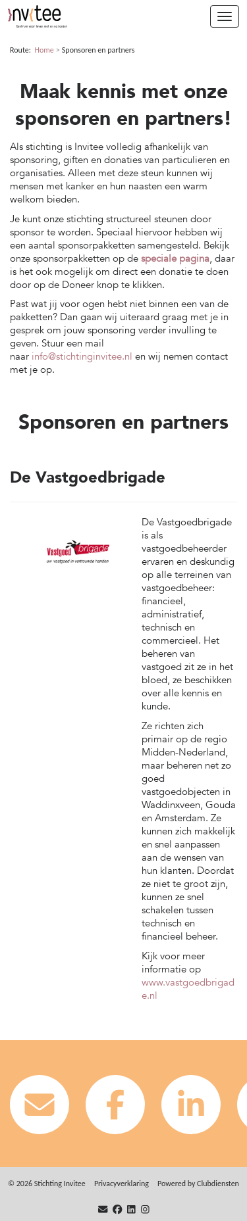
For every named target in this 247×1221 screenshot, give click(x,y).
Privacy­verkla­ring (121, 1183)
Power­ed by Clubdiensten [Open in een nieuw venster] (198, 1183)
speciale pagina (175, 258)
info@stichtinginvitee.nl (82, 356)
